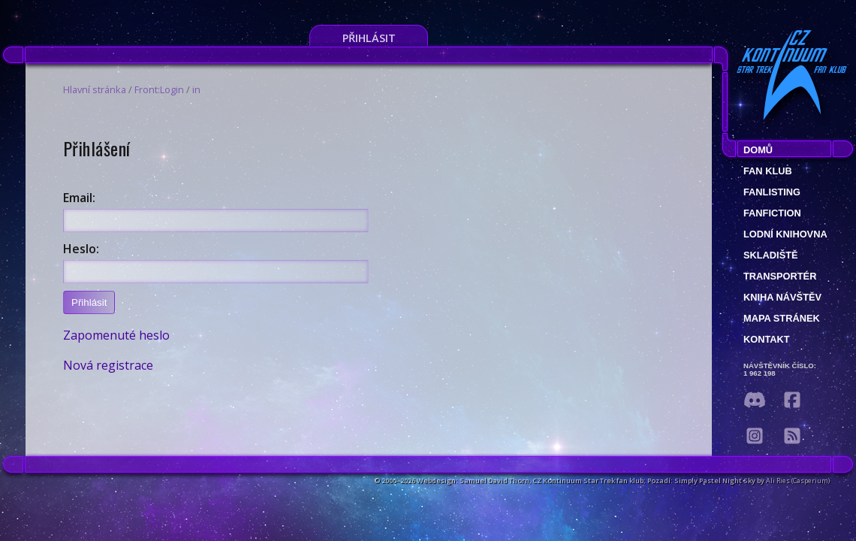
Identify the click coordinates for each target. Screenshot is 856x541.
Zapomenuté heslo (116, 335)
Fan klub (767, 171)
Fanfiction (772, 213)
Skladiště (770, 255)
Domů (758, 150)
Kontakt (766, 339)
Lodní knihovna (785, 234)
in (196, 89)
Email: (79, 197)
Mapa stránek (781, 318)
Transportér (779, 276)
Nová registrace (108, 365)
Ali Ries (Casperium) (798, 480)
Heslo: (81, 248)
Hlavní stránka (94, 89)
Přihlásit (369, 38)
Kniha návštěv (782, 297)
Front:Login (159, 89)
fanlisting (771, 192)
